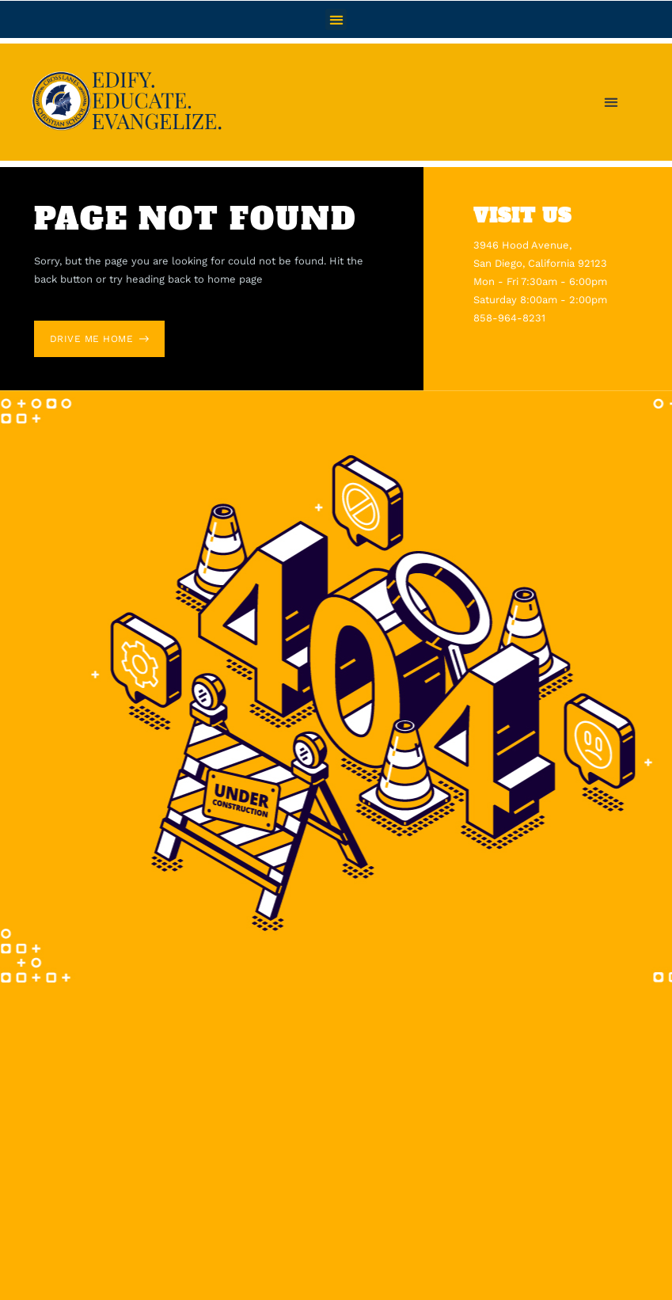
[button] (336, 19)
